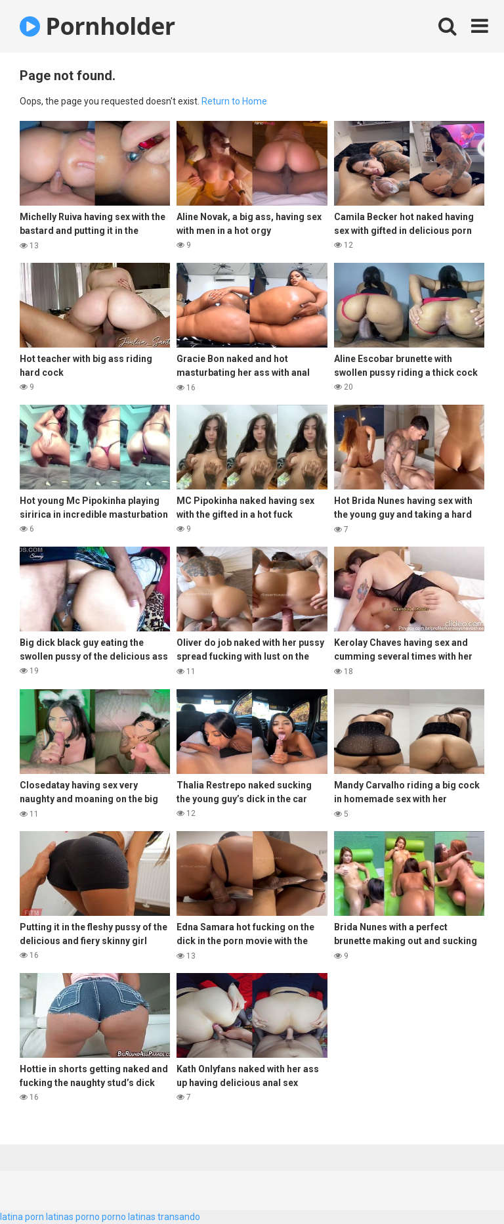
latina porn (22, 1217)
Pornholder (97, 26)
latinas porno (73, 1217)
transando (179, 1217)
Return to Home (234, 101)
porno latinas (129, 1217)
